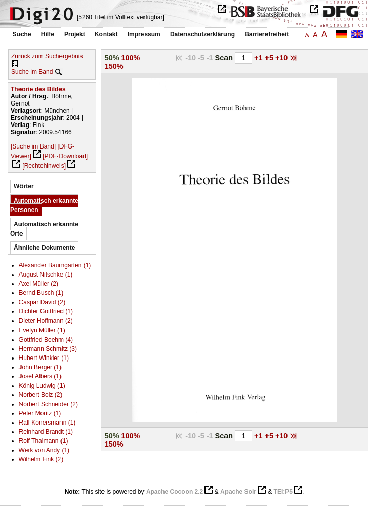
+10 (282, 58)
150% (114, 66)
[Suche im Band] (33, 146)
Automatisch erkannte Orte (44, 229)
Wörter (24, 186)
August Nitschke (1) (46, 274)
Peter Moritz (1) (40, 413)
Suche (22, 34)
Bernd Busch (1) (41, 293)
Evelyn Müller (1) (42, 330)
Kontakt (106, 34)
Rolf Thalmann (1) (43, 441)
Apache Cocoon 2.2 (174, 491)
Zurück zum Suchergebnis (47, 56)
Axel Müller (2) (38, 283)
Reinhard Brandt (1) (46, 431)
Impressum (144, 34)
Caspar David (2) (42, 302)
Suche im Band (32, 71)
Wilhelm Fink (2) (41, 459)
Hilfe (47, 34)
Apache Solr (238, 491)
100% (130, 58)
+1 (259, 58)
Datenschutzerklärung (202, 34)
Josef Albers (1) (40, 376)
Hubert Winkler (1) (44, 358)
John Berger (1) (40, 367)
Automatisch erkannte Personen (44, 205)
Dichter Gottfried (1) (46, 311)
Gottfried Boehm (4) (46, 339)
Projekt (74, 34)
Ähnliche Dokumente (44, 247)
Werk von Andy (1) (44, 450)
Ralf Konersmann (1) (47, 422)
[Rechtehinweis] (44, 166)
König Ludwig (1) (42, 385)
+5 (270, 58)
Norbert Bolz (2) (41, 394)
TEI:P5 (283, 491)
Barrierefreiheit (266, 34)
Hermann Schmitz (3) (48, 348)
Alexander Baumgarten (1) (55, 265)
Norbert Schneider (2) (48, 404)
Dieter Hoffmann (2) (46, 320)
